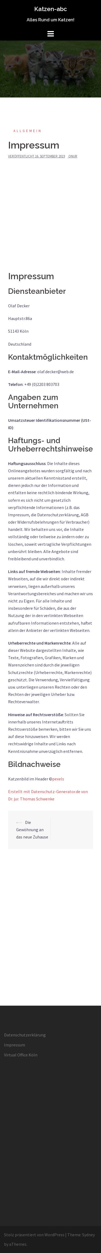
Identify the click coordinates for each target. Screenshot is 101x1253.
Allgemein (27, 131)
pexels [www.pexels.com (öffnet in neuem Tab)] (58, 779)
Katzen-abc (50, 8)
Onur (72, 156)
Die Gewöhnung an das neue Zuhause (32, 830)
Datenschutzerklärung (25, 1035)
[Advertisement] (50, 218)
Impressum (14, 1044)
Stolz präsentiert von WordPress (34, 1234)
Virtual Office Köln (20, 1054)
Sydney (88, 1234)
